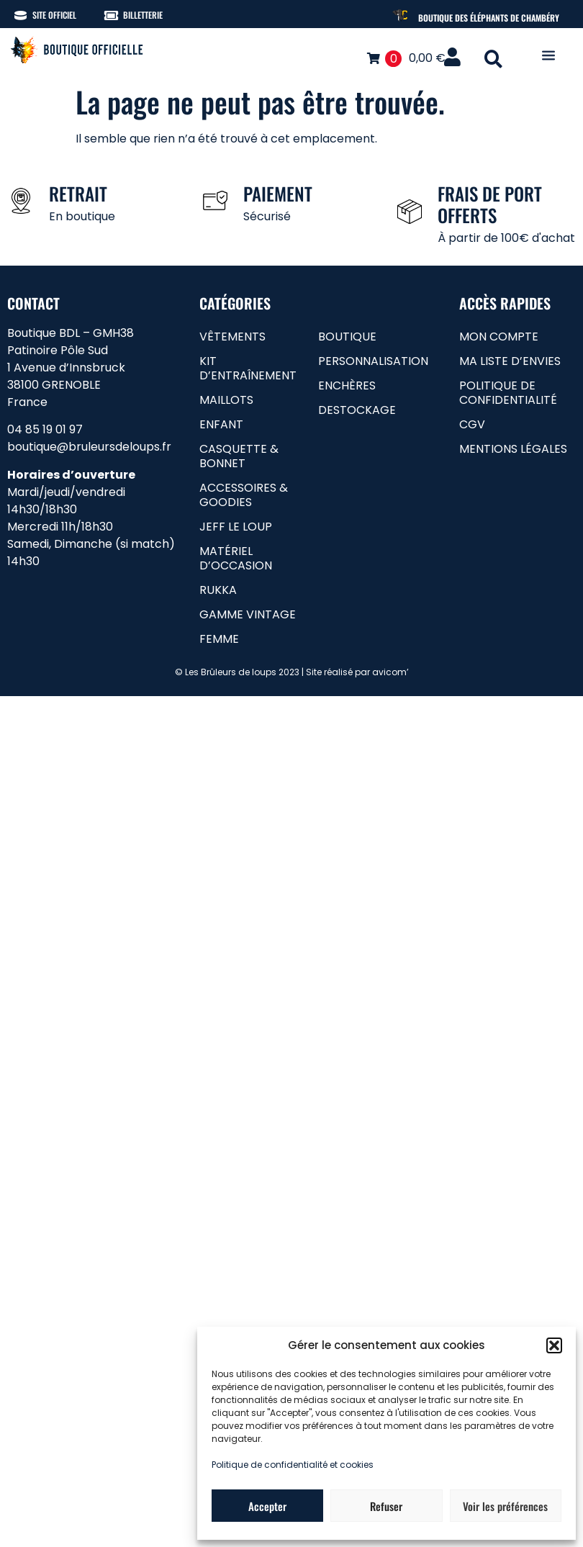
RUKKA (218, 590)
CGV (472, 424)
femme (219, 639)
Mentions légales (513, 449)
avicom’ (390, 672)
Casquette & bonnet (239, 456)
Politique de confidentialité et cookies (293, 1464)
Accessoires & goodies (243, 494)
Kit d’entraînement (248, 368)
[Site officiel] (20, 15)
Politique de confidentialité (508, 392)
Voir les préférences (505, 1506)
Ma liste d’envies (510, 361)
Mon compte (498, 336)
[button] (554, 1345)
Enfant (221, 424)
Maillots (226, 400)
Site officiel (54, 15)
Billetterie (143, 15)
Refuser (386, 1506)
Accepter (267, 1506)
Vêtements (232, 336)
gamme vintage (247, 614)
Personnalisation (373, 361)
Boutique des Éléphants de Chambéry (488, 18)
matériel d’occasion (235, 558)
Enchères (347, 385)
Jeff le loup (235, 526)
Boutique (347, 336)
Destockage (357, 410)
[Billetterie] (111, 15)
